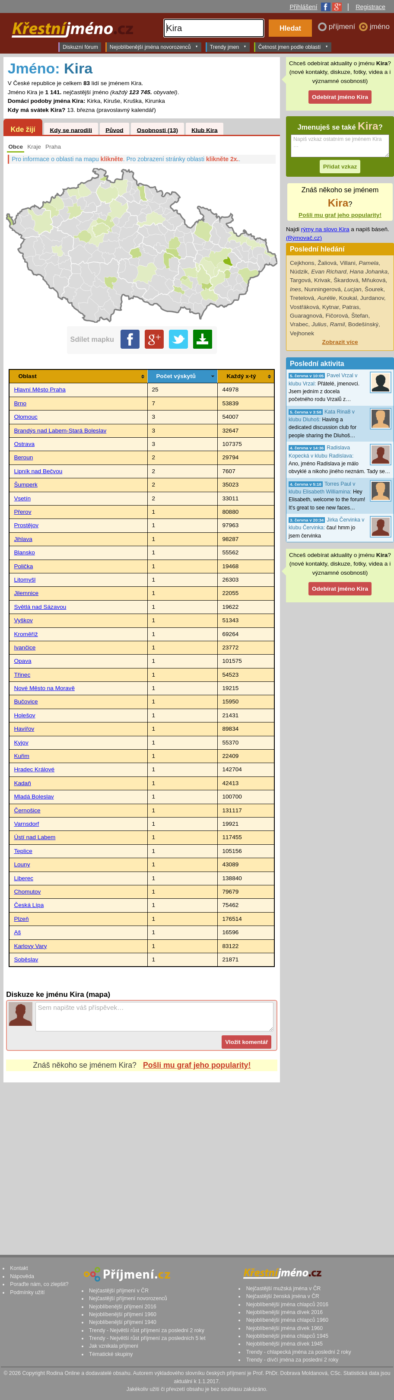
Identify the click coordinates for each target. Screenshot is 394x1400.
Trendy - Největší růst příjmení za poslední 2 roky (146, 1330)
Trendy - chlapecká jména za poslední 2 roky (298, 1352)
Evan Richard (328, 271)
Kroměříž (26, 634)
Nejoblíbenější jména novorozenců (154, 46)
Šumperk (25, 484)
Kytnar (330, 307)
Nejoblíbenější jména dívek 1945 (284, 1344)
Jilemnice (26, 593)
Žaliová (327, 263)
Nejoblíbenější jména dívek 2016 (284, 1312)
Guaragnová (306, 315)
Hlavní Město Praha (39, 389)
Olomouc (25, 417)
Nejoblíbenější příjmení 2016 (122, 1307)
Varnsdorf (26, 824)
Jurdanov (372, 298)
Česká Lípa (29, 905)
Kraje (34, 146)
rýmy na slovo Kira (325, 229)
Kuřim (21, 756)
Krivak (322, 280)
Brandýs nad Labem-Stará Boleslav (60, 430)
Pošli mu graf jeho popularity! (197, 1065)
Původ (114, 130)
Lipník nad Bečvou (38, 471)
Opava (22, 661)
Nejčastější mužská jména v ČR (283, 1288)
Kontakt (19, 1268)
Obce (15, 146)
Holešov (24, 715)
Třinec (22, 674)
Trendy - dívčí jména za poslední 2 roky (292, 1360)
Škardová (346, 280)
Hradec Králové (34, 769)
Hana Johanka (369, 271)
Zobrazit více (340, 342)
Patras (350, 307)
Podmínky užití (27, 1292)
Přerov (22, 512)
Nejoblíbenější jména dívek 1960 (284, 1328)
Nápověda (22, 1276)
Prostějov (26, 525)
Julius (319, 324)
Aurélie (327, 298)
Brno (20, 403)
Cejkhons (302, 263)
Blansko (24, 552)
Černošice (27, 810)
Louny (22, 864)
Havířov (24, 728)
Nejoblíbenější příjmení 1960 (122, 1314)
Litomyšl (24, 579)
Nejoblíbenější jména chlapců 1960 (287, 1320)
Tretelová (302, 298)
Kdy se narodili (71, 130)
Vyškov (23, 620)
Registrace (370, 6)
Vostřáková (304, 307)
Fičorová (336, 315)
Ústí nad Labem (34, 837)
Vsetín (22, 498)
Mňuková (373, 280)
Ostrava (24, 444)
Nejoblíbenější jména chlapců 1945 (287, 1336)
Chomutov (27, 891)
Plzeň (21, 919)
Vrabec (299, 324)
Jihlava (23, 539)
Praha (53, 146)
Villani (348, 263)
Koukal (348, 298)
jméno (380, 26)
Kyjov (21, 742)
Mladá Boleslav (34, 796)
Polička (23, 566)
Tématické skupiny (111, 1354)
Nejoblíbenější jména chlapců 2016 (287, 1304)
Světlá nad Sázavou (40, 607)
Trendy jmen (228, 46)
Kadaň (22, 783)
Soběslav (26, 959)
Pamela (368, 263)
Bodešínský (363, 324)
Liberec (23, 878)
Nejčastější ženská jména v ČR (282, 1296)
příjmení (343, 26)
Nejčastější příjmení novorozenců (128, 1298)
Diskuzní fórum (80, 47)
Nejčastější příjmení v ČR (119, 1291)
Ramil (337, 324)
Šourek (374, 289)
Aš (17, 932)
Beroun (23, 457)
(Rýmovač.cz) (304, 238)
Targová (300, 280)
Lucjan (352, 289)
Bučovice (26, 701)
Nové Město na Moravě (44, 688)
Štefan (359, 315)
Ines (295, 289)
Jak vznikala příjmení (113, 1346)
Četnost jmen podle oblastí (293, 46)
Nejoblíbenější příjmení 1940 (122, 1322)
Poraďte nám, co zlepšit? (39, 1284)
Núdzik (299, 271)
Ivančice (24, 647)
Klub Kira (204, 130)
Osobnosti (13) (157, 130)
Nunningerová (322, 289)
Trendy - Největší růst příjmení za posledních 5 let (147, 1338)
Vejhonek (302, 333)
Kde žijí (22, 129)
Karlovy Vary (30, 946)
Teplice (23, 851)
